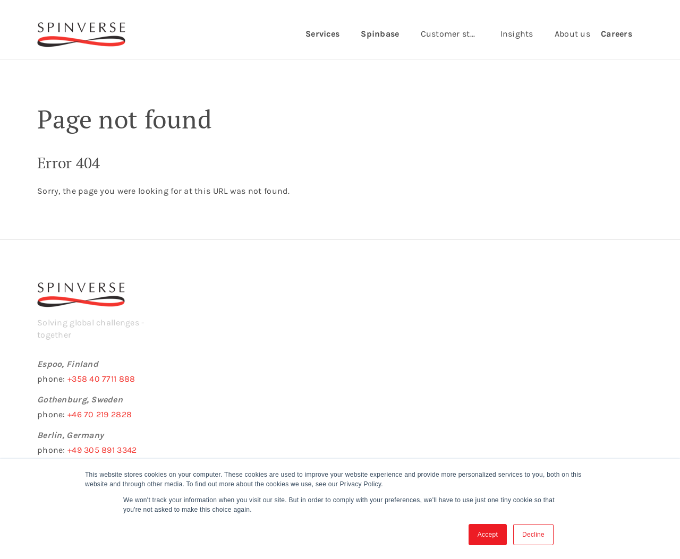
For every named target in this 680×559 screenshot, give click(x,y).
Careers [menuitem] (616, 34)
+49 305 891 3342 (102, 450)
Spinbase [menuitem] (380, 34)
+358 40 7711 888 (101, 379)
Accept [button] (488, 534)
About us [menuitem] (572, 34)
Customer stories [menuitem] (455, 34)
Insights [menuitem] (516, 34)
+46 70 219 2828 (99, 414)
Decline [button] (533, 534)
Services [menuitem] (322, 34)
